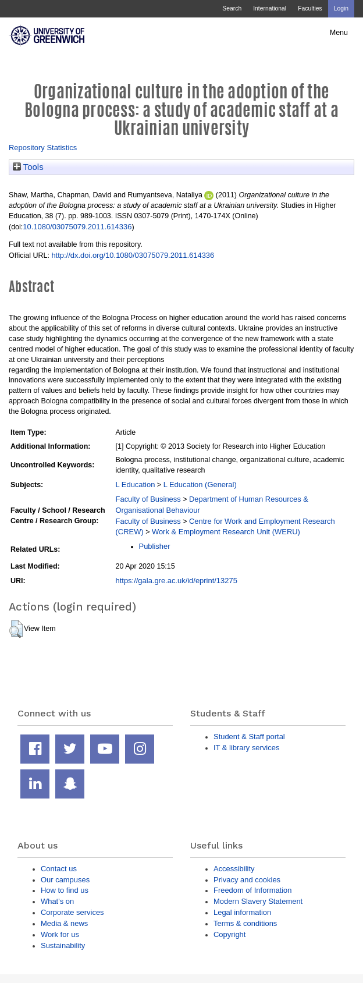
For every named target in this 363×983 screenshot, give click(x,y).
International (269, 8)
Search (231, 8)
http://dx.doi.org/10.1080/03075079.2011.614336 (132, 255)
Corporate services (72, 912)
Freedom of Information (252, 890)
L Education (135, 484)
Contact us (59, 868)
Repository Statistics (43, 147)
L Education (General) (200, 484)
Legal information (242, 912)
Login (341, 8)
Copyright (229, 934)
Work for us (60, 934)
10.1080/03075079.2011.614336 (77, 226)
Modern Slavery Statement (257, 901)
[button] (16, 629)
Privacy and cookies (246, 879)
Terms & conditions (245, 923)
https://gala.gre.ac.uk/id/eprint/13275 (176, 580)
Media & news (64, 923)
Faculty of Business (148, 499)
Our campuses (65, 879)
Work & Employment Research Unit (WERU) (226, 531)
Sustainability (63, 945)
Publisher (154, 546)
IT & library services (246, 747)
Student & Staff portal (249, 736)
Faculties (310, 8)
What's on (57, 901)
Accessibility (233, 868)
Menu (339, 33)
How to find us (64, 890)
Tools (28, 167)
